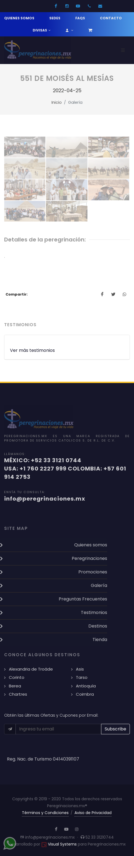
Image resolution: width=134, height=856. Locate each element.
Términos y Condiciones (45, 812)
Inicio (56, 102)
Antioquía (86, 686)
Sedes (54, 18)
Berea (15, 686)
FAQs (80, 18)
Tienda (99, 639)
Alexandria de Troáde (31, 669)
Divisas (42, 30)
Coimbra (85, 694)
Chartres (18, 694)
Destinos (97, 626)
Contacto (111, 18)
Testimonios (94, 612)
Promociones (92, 572)
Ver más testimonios (32, 350)
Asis (80, 669)
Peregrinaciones (89, 558)
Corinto (16, 677)
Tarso (81, 677)
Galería (99, 585)
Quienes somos (19, 18)
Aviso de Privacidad (93, 812)
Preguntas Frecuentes (83, 599)
